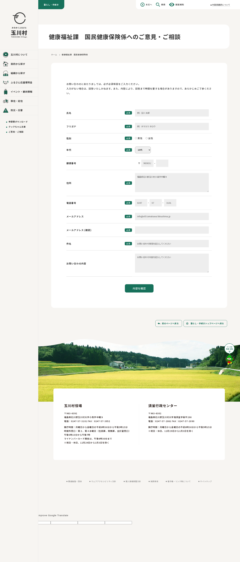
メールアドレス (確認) (79, 230)
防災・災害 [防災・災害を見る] (17, 110)
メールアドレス (75, 216)
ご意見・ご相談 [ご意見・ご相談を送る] (16, 131)
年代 (68, 149)
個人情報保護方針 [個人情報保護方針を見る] (133, 481)
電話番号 (71, 203)
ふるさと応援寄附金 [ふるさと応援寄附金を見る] (21, 82)
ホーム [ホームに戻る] (54, 54)
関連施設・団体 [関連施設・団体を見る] (75, 481)
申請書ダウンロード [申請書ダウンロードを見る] (18, 121)
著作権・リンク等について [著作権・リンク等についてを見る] (179, 481)
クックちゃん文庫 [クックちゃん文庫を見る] (17, 126)
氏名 (68, 113)
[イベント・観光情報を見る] (19, 91)
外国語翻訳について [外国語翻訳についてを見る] (221, 4)
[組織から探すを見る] (19, 73)
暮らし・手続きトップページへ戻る (207, 323)
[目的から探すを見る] (19, 64)
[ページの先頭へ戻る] (229, 355)
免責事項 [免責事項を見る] (154, 481)
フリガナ (71, 126)
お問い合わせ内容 (76, 263)
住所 (68, 183)
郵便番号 (71, 163)
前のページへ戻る (170, 323)
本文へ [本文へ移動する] (149, 4)
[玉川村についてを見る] (19, 54)
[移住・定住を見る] (19, 101)
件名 (68, 243)
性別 (68, 138)
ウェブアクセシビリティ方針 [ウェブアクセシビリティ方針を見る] (103, 481)
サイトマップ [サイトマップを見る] (206, 481)
